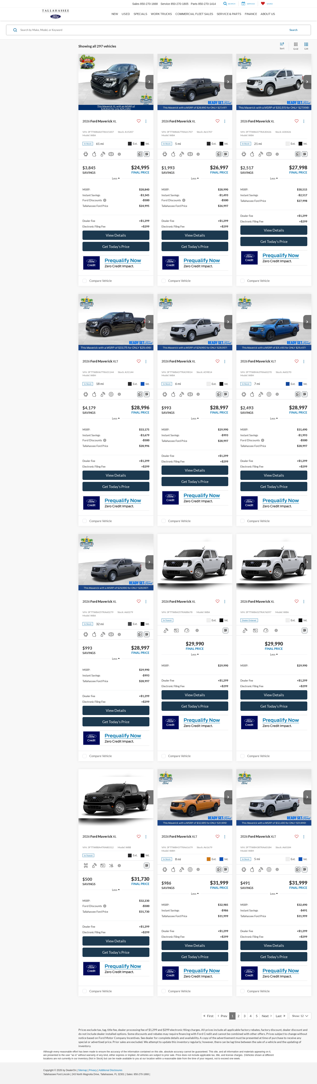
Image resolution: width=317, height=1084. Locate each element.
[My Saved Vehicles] (267, 3)
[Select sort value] (283, 46)
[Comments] (140, 154)
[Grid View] (295, 46)
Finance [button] (251, 14)
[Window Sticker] (146, 154)
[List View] (306, 46)
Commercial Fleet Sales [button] (194, 14)
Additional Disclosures (110, 1070)
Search (293, 30)
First (208, 1016)
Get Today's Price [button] (115, 246)
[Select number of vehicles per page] (300, 1016)
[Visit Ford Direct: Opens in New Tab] (151, 1074)
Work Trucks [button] (161, 14)
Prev (222, 1016)
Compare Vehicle (100, 280)
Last (280, 1016)
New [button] (115, 14)
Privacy (93, 1070)
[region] (115, 206)
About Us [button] (268, 14)
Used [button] (126, 14)
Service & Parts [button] (229, 14)
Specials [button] (140, 14)
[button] (149, 82)
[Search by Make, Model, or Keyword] (152, 30)
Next (267, 1016)
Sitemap (82, 1070)
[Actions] (145, 121)
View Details (116, 235)
